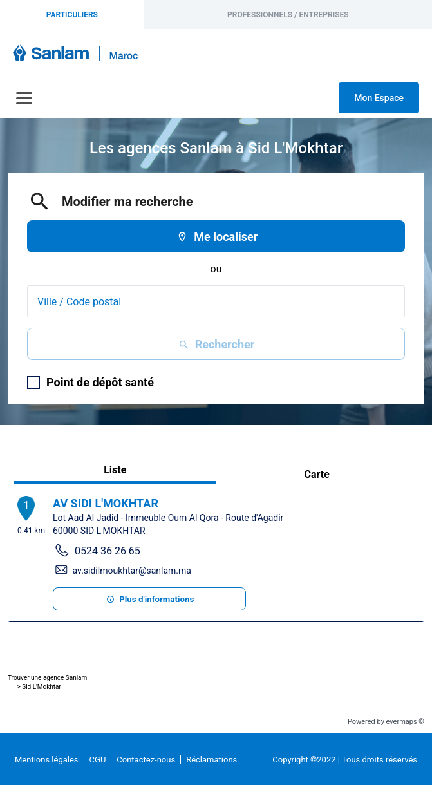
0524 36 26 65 (107, 551)
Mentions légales (47, 759)
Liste (115, 470)
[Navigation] (24, 98)
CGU (97, 759)
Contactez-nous (146, 759)
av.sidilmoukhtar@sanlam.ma (132, 570)
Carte (317, 474)
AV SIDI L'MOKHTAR (105, 503)
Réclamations (211, 759)
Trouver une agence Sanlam (47, 677)
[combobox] (216, 301)
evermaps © (405, 721)
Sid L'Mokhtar (41, 686)
